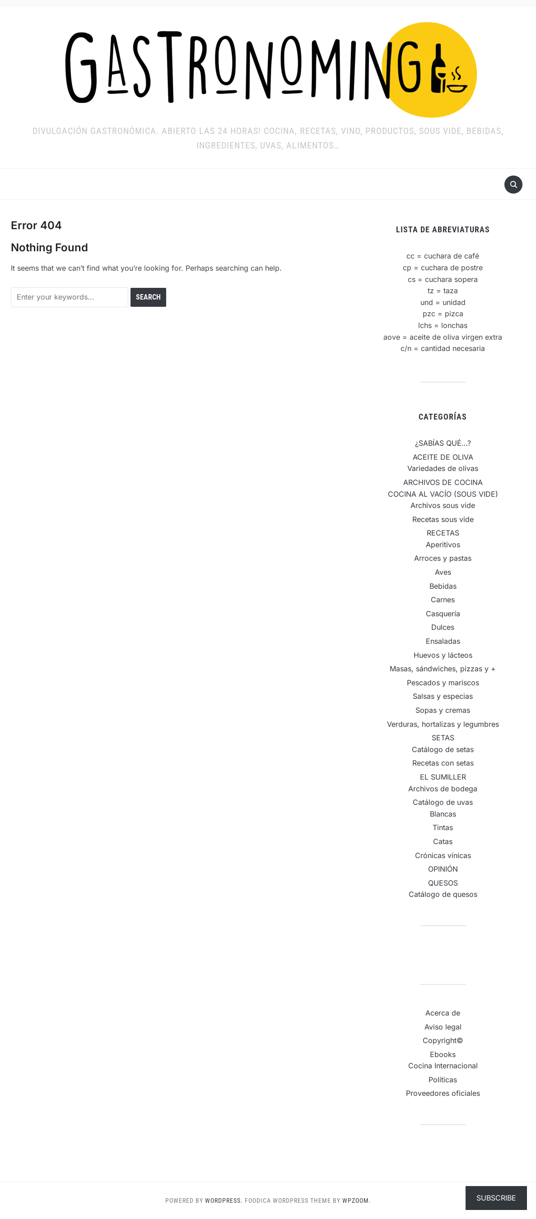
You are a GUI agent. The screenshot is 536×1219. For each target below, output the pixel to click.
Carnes (443, 599)
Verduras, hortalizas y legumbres (443, 724)
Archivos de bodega (442, 788)
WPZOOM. (356, 1200)
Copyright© (443, 1040)
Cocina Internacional (443, 1065)
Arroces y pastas (442, 558)
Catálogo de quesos (443, 894)
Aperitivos (443, 544)
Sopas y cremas (442, 710)
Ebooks (443, 1054)
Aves (443, 572)
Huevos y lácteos (443, 655)
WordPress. (224, 1200)
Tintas (443, 827)
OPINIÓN (443, 868)
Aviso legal (442, 1026)
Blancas (443, 813)
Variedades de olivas (442, 468)
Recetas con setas (443, 762)
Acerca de (442, 1012)
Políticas (443, 1079)
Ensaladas (443, 641)
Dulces (442, 627)
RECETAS (443, 532)
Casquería (443, 613)
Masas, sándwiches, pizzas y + (443, 668)
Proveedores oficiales (443, 1093)
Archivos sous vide (442, 505)
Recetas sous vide (443, 519)
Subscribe (496, 1197)
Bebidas (443, 586)
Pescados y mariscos (443, 682)
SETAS (443, 737)
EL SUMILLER (443, 776)
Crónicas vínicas (443, 855)
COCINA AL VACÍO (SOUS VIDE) (443, 494)
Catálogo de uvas (443, 802)
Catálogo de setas (443, 749)
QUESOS (443, 882)
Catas (442, 841)
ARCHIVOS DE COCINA (443, 482)
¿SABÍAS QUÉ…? (443, 443)
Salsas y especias (443, 696)
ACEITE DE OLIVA (443, 457)
